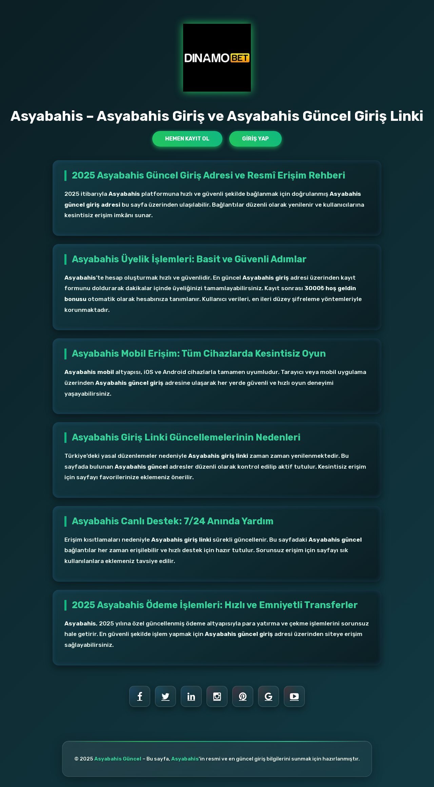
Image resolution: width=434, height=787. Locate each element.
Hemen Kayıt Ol (187, 138)
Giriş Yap (255, 138)
